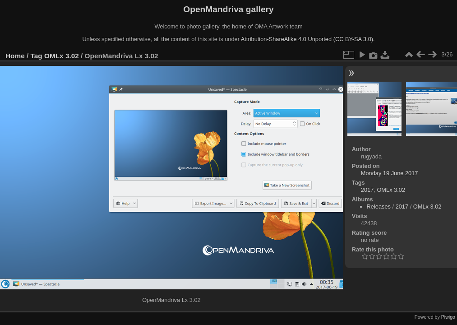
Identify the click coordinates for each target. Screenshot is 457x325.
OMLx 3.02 (61, 56)
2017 (367, 189)
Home (15, 56)
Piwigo (448, 317)
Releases (379, 206)
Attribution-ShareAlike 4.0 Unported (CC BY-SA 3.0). (308, 39)
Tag (36, 56)
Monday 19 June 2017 (389, 173)
